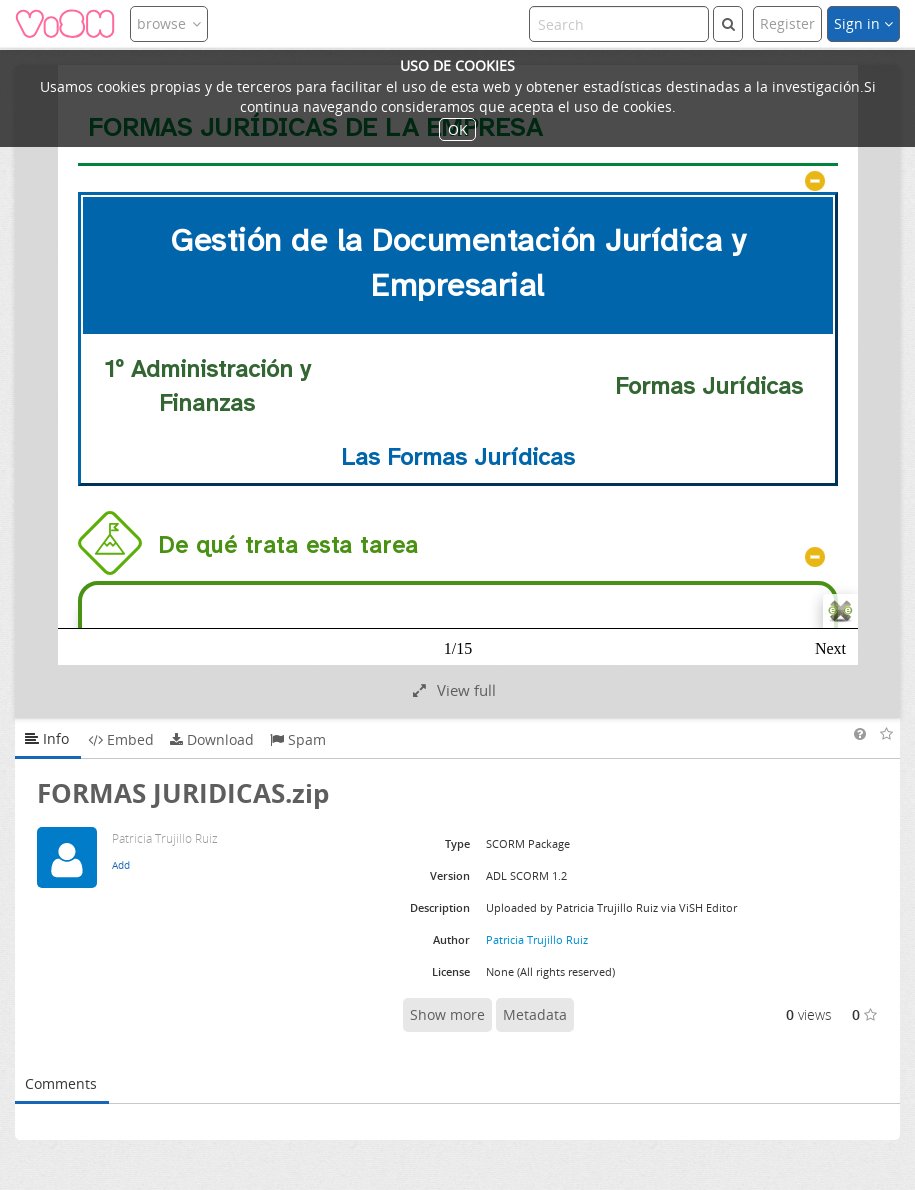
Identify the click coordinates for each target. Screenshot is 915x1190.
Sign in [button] (863, 23)
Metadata (535, 1014)
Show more (447, 1014)
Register (787, 23)
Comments (61, 1083)
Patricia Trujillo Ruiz (537, 939)
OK (458, 129)
